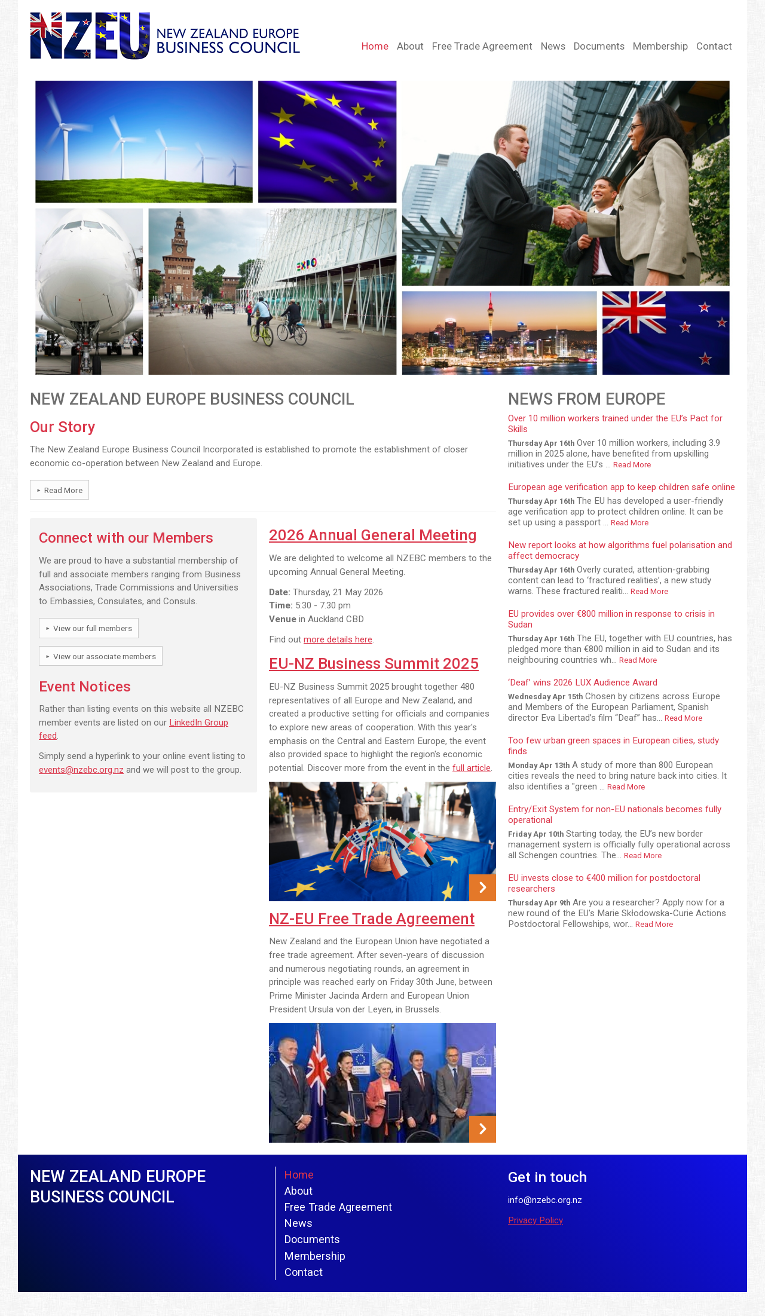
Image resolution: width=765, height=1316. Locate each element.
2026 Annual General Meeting (373, 535)
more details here (338, 639)
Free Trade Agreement (482, 46)
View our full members (92, 628)
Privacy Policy (535, 1220)
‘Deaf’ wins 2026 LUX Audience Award (582, 682)
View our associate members (104, 656)
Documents (599, 46)
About (410, 46)
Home (375, 46)
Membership (660, 46)
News (553, 46)
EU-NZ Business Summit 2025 (374, 663)
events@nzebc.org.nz (81, 769)
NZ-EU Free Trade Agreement (372, 919)
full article (471, 768)
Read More (63, 490)
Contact (714, 46)
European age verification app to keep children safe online (621, 487)
